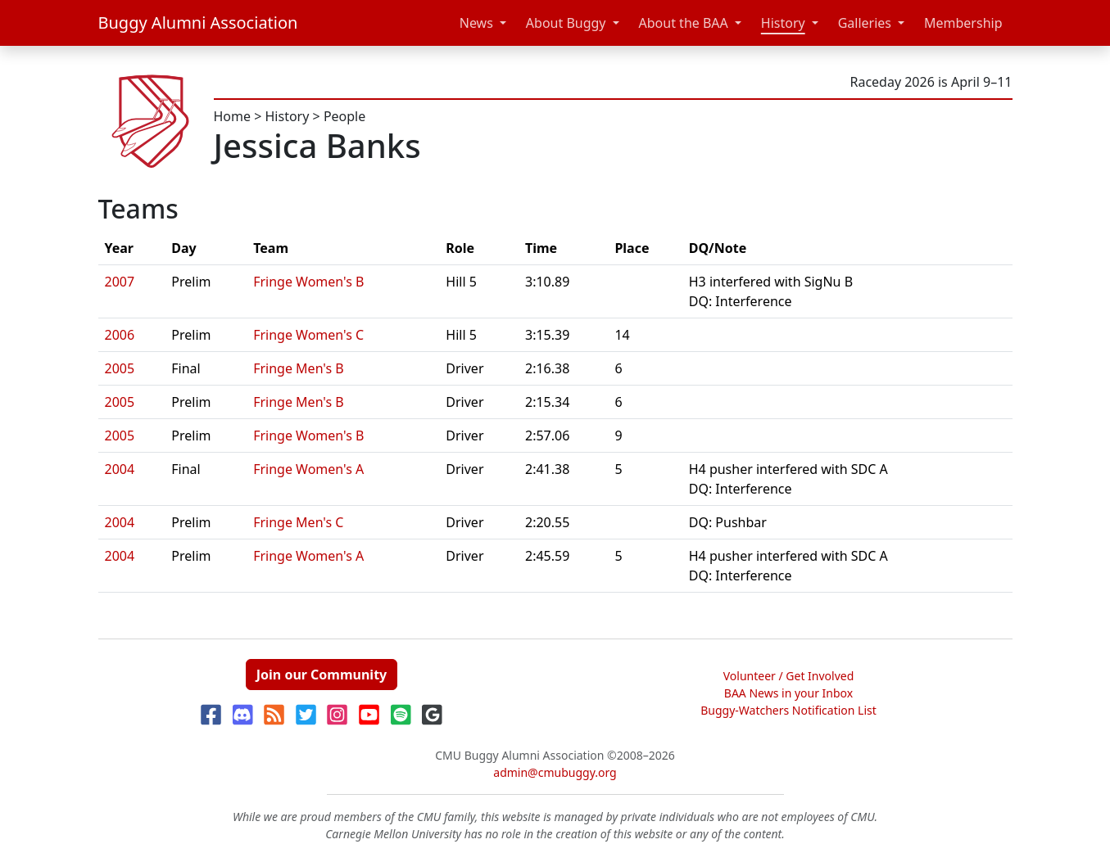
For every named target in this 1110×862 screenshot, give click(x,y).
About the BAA (683, 23)
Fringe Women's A (308, 469)
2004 (120, 469)
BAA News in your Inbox (788, 693)
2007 (120, 282)
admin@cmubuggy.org (554, 772)
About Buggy (566, 23)
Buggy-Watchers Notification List (788, 710)
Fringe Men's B (298, 368)
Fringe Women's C (308, 335)
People (344, 116)
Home (232, 116)
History (783, 23)
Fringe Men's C (298, 522)
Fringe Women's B (308, 282)
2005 (120, 368)
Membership (963, 23)
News (476, 23)
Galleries (864, 23)
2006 (120, 335)
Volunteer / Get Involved (788, 676)
